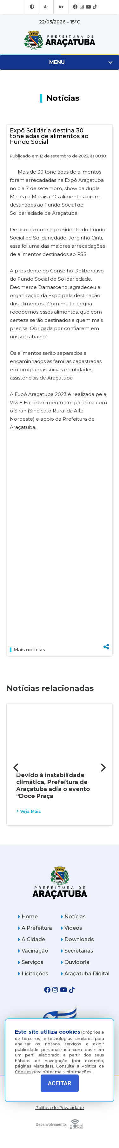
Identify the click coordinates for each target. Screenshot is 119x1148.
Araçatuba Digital (84, 974)
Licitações (32, 974)
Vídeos (71, 928)
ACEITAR (59, 1083)
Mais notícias (27, 650)
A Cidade (31, 939)
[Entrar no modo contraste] (32, 7)
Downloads (77, 939)
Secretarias (76, 951)
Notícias (73, 917)
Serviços (30, 962)
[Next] (102, 768)
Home (27, 917)
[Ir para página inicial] (59, 40)
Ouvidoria (74, 962)
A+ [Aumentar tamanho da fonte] (60, 7)
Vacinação (32, 951)
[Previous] (16, 768)
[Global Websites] (59, 1122)
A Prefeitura (34, 928)
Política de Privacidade (59, 1108)
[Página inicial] (59, 882)
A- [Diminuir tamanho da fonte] (46, 7)
